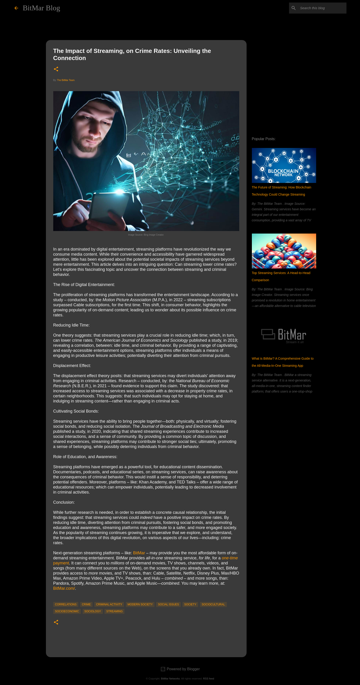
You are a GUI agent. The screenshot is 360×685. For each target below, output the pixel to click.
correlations (66, 604)
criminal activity (109, 604)
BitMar (139, 553)
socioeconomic (67, 611)
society (190, 604)
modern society (140, 604)
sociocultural (213, 604)
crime (86, 604)
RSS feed (208, 678)
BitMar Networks (170, 678)
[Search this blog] (322, 8)
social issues (168, 604)
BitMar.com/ (64, 588)
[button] (56, 69)
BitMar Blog (41, 8)
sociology (92, 611)
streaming (114, 611)
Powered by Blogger (180, 669)
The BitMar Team (66, 80)
